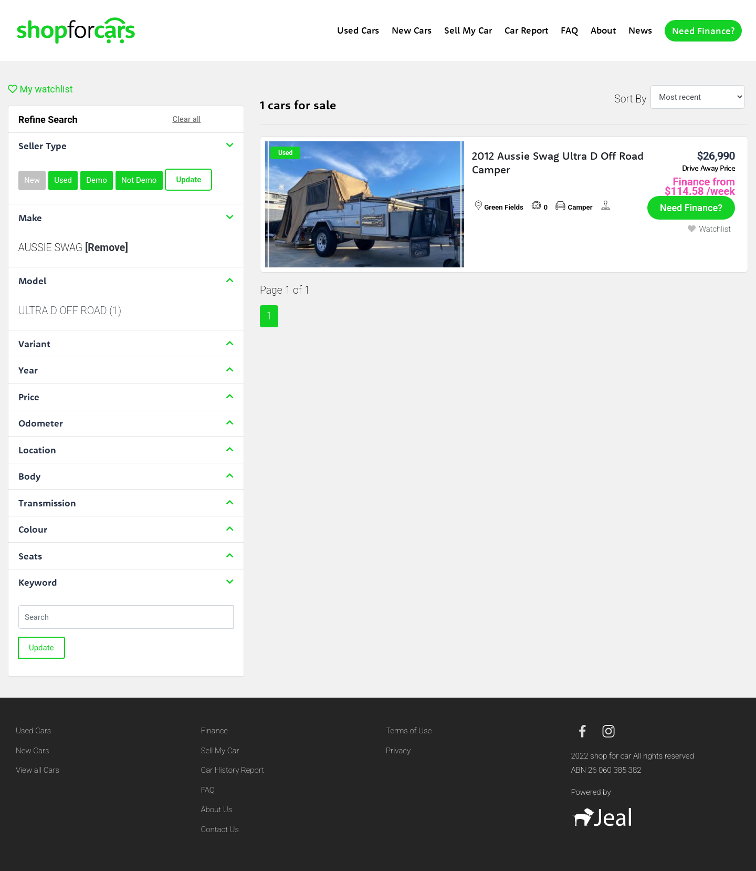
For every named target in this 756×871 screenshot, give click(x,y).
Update (188, 179)
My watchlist (40, 89)
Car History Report (233, 770)
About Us (217, 809)
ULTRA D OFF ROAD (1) (69, 311)
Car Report (526, 30)
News (640, 30)
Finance (214, 730)
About (603, 30)
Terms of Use (409, 730)
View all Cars (37, 770)
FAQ (569, 30)
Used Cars (358, 30)
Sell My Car (468, 30)
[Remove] (106, 248)
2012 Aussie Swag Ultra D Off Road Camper (558, 162)
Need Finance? (703, 31)
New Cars (412, 30)
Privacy (398, 750)
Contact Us (220, 829)
